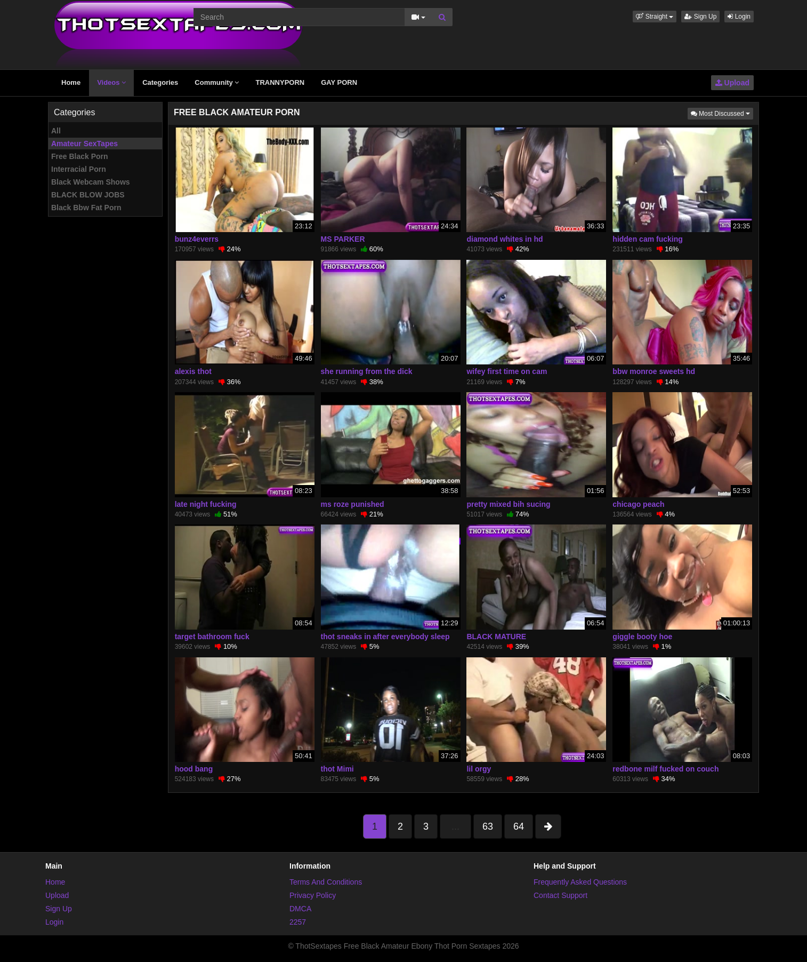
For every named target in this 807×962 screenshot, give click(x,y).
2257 (297, 922)
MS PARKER (343, 239)
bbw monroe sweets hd (653, 371)
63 (487, 826)
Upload (732, 82)
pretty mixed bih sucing (508, 504)
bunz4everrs (197, 239)
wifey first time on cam (506, 371)
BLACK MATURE (496, 636)
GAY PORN (339, 82)
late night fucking (206, 504)
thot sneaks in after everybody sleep (385, 636)
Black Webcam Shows (90, 182)
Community (217, 82)
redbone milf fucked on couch (665, 769)
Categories (160, 82)
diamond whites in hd (504, 239)
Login (739, 16)
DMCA (300, 908)
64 (518, 826)
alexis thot (193, 371)
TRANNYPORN (279, 82)
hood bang (194, 769)
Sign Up (700, 16)
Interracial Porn (78, 169)
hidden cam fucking (647, 239)
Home (70, 82)
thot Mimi (337, 769)
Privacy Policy (312, 895)
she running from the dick (367, 371)
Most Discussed (722, 112)
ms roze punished (352, 504)
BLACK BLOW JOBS (88, 194)
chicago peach (638, 504)
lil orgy (478, 769)
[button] (654, 16)
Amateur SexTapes (84, 143)
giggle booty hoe (642, 636)
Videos (111, 82)
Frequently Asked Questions (580, 882)
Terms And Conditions (325, 882)
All (56, 130)
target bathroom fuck (212, 636)
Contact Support (560, 895)
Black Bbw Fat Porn (86, 207)
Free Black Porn (79, 156)
